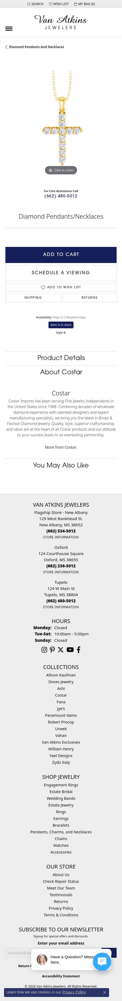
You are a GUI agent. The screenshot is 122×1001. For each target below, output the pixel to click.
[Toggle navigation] (9, 26)
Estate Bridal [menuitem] (61, 791)
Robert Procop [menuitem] (61, 722)
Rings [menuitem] (61, 811)
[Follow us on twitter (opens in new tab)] (60, 650)
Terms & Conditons (61, 914)
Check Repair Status (61, 881)
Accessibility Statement (61, 976)
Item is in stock (61, 325)
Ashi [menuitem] (61, 688)
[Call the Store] (61, 531)
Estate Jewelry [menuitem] (61, 805)
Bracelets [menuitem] (61, 825)
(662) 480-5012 (60, 197)
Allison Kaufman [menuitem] (61, 675)
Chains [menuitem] (61, 838)
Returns (89, 298)
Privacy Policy (61, 908)
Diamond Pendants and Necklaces (36, 47)
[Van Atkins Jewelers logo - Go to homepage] (61, 22)
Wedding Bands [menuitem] (61, 798)
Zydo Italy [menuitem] (61, 762)
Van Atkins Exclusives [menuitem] (61, 742)
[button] (35, 4)
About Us (61, 874)
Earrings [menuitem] (60, 818)
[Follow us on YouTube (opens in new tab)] (70, 650)
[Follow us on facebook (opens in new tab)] (78, 650)
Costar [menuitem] (61, 695)
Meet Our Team (61, 888)
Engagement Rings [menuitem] (61, 784)
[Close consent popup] (104, 992)
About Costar (61, 372)
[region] (61, 121)
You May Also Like (61, 466)
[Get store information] (61, 537)
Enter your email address (61, 943)
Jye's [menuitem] (61, 708)
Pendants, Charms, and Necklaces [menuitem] (61, 831)
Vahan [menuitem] (61, 735)
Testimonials (61, 894)
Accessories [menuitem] (60, 852)
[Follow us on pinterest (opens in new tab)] (52, 650)
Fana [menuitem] (61, 701)
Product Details (61, 358)
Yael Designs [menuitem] (61, 755)
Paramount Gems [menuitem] (61, 715)
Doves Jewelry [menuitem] (61, 681)
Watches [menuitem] (61, 845)
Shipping (33, 298)
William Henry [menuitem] (61, 748)
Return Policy (29, 966)
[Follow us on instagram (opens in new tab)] (44, 650)
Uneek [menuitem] (61, 728)
